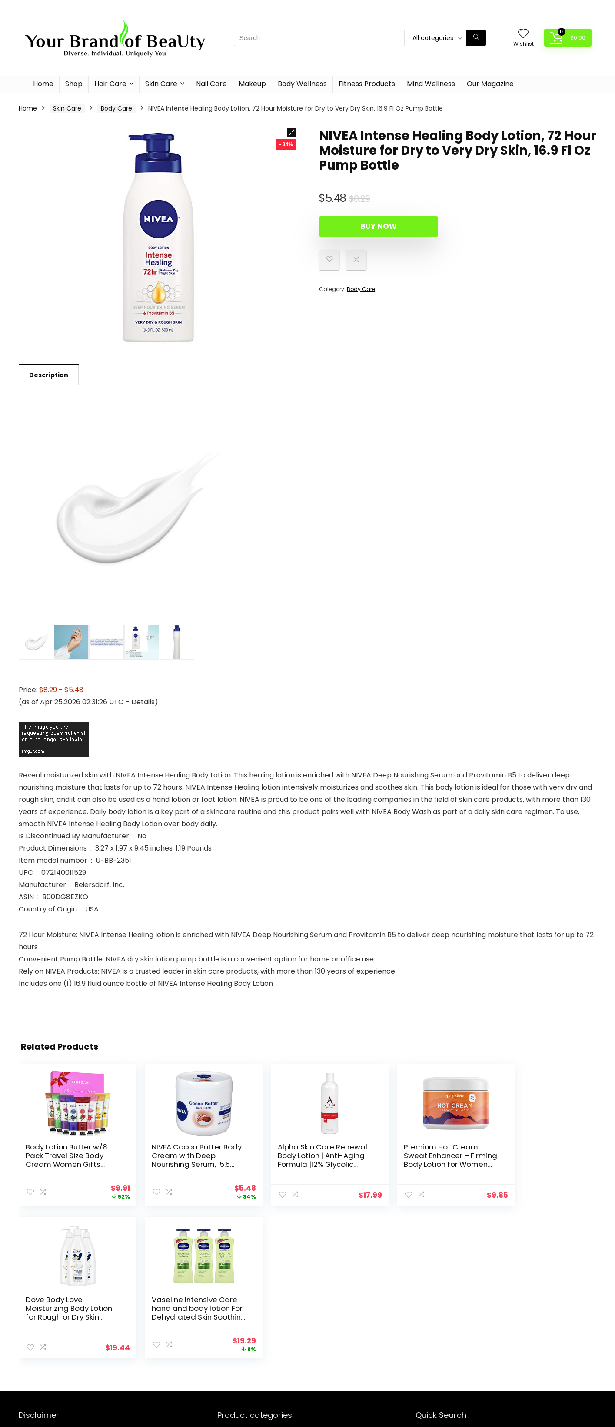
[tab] (49, 374)
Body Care (116, 108)
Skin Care (161, 84)
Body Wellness (302, 84)
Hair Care (110, 84)
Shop (74, 84)
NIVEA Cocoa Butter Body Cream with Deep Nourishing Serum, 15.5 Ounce (158, 1164)
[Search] (476, 38)
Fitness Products (367, 84)
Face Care (231, 1374)
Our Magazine (490, 84)
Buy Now (369, 226)
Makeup (252, 84)
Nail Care (211, 84)
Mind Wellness (431, 84)
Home (43, 84)
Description (48, 375)
